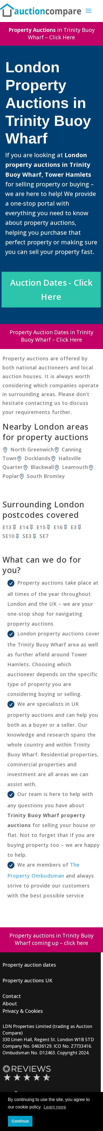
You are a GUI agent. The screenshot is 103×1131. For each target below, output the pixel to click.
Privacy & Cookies (22, 1011)
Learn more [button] (55, 1107)
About (9, 1003)
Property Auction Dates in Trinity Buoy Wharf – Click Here (51, 336)
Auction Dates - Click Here (51, 289)
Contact (11, 996)
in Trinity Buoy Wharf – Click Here (52, 33)
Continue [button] (20, 1121)
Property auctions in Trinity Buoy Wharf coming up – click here (51, 939)
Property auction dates (29, 964)
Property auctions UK (27, 980)
